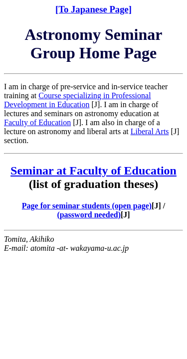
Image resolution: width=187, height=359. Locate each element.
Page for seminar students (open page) (87, 205)
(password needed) (89, 214)
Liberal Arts (150, 131)
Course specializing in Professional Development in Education (77, 100)
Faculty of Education (37, 122)
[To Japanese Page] (93, 9)
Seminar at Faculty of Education (93, 170)
